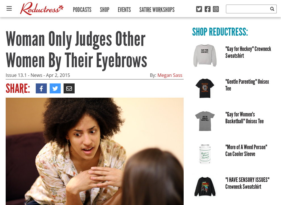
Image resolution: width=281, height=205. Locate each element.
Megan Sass (170, 75)
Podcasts (82, 8)
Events (124, 8)
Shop (104, 8)
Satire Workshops (157, 8)
